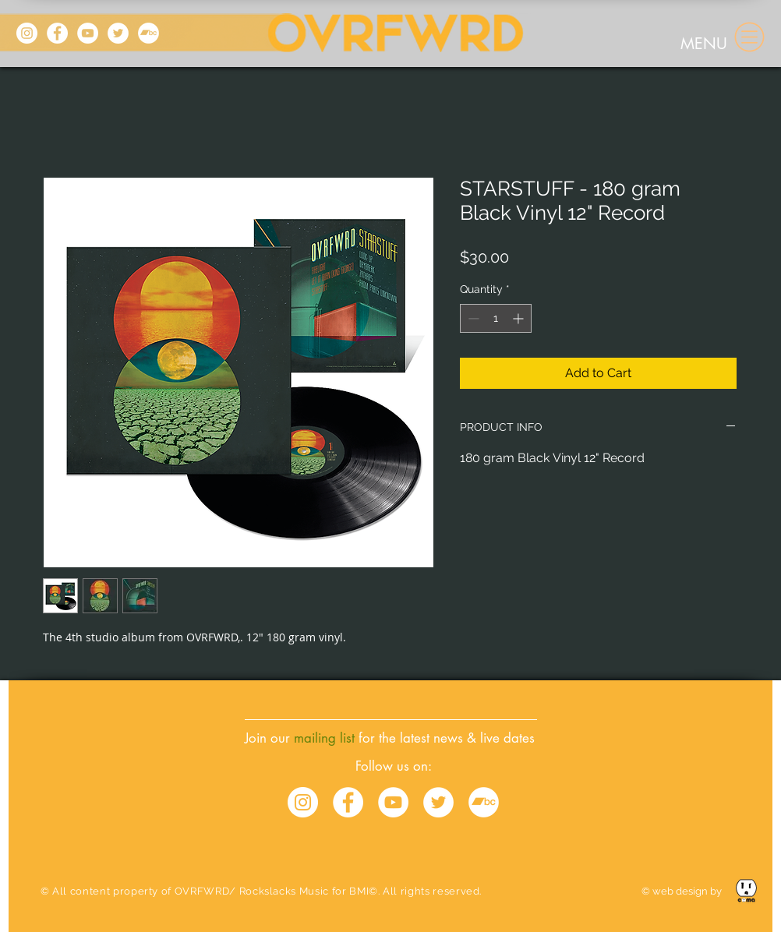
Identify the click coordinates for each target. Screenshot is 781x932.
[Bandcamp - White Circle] (483, 802)
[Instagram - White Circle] (303, 802)
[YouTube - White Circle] (393, 802)
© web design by (682, 891)
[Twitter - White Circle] (438, 802)
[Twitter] (118, 33)
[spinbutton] (496, 318)
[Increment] (519, 318)
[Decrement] (472, 318)
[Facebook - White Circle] (348, 802)
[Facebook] (57, 33)
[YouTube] (87, 33)
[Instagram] (26, 33)
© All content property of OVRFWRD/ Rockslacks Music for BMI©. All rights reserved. (261, 891)
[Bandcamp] (148, 33)
